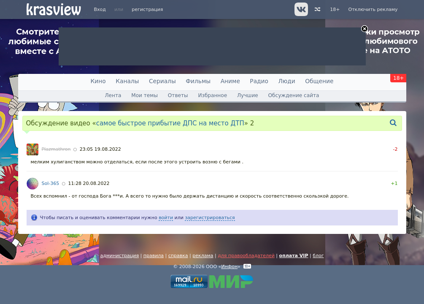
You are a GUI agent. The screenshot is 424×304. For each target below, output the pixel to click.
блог (318, 255)
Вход (100, 9)
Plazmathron (56, 149)
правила (153, 255)
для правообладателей (246, 255)
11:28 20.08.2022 (88, 183)
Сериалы (162, 81)
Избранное (212, 95)
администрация (119, 255)
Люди (286, 81)
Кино (98, 81)
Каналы (127, 81)
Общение (319, 81)
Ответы (178, 95)
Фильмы (198, 81)
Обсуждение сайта (293, 95)
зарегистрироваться (210, 217)
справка (178, 255)
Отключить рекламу (372, 9)
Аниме (230, 81)
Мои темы (144, 95)
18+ (335, 9)
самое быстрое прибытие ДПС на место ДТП (170, 123)
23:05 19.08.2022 (100, 149)
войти (166, 217)
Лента (113, 95)
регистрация (147, 9)
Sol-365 (50, 183)
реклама (202, 255)
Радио (259, 81)
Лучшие (247, 95)
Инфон (229, 266)
